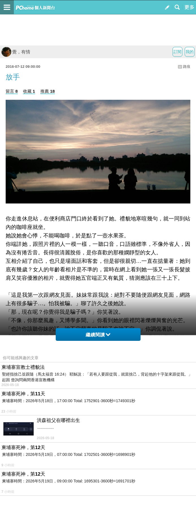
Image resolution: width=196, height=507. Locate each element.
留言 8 (12, 91)
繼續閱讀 (98, 335)
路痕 (186, 66)
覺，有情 (15, 52)
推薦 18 (47, 91)
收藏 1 (29, 91)
